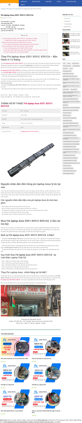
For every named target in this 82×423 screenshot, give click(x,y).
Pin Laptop (9, 8)
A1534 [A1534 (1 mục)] (71, 68)
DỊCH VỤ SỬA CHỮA (71, 1)
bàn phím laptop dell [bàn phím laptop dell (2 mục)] (68, 73)
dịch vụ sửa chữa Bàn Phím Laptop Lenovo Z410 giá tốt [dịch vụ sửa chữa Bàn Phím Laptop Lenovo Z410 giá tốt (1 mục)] (71, 92)
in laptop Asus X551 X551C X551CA (11, 279)
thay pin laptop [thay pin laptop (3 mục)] (67, 165)
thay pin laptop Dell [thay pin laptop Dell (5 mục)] (68, 168)
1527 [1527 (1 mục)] (64, 63)
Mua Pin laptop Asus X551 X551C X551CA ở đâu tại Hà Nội (17, 46)
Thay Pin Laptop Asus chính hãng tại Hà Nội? (16, 52)
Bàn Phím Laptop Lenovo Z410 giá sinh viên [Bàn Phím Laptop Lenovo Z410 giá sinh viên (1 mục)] (71, 79)
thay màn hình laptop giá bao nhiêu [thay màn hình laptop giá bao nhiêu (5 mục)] (70, 152)
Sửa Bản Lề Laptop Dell (39, 384)
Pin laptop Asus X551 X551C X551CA (13, 63)
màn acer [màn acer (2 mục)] (65, 105)
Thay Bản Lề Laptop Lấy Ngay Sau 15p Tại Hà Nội (75, 34)
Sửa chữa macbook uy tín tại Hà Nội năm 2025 (14, 358)
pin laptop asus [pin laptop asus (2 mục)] (67, 112)
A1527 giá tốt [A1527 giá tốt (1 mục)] (75, 63)
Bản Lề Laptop (36, 1)
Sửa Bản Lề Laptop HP (7, 384)
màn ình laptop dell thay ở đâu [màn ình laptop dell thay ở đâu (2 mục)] (70, 110)
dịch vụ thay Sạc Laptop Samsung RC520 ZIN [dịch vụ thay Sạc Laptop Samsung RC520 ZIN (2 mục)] (71, 102)
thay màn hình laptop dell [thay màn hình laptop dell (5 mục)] (69, 146)
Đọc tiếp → (3, 361)
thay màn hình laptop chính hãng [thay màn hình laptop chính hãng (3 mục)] (71, 144)
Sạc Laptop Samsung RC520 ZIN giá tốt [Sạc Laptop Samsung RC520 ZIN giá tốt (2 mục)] (71, 130)
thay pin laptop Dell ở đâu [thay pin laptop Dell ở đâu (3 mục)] (69, 170)
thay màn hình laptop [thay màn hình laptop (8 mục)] (68, 132)
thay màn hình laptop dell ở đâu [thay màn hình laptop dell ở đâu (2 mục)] (71, 149)
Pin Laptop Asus (17, 8)
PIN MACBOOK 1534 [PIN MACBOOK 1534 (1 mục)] (67, 120)
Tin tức (59, 1)
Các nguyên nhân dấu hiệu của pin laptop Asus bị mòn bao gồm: (21, 44)
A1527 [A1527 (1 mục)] (68, 63)
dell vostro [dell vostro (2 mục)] (74, 89)
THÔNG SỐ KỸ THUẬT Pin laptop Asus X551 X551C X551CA (19, 40)
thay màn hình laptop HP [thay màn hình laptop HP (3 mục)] (69, 155)
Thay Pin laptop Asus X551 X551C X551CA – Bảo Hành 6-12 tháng (19, 38)
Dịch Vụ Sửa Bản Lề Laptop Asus (41, 358)
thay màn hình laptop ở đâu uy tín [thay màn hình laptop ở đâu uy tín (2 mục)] (71, 163)
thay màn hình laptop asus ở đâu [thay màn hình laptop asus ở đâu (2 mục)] (71, 141)
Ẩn (26, 35)
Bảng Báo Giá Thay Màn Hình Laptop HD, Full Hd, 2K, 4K (75, 47)
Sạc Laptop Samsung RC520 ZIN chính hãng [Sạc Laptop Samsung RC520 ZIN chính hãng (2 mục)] (70, 126)
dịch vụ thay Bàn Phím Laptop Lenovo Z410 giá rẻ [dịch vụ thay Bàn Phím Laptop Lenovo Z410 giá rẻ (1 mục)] (70, 96)
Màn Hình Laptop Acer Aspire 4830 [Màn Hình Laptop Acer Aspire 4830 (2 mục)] (71, 107)
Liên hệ (23, 4)
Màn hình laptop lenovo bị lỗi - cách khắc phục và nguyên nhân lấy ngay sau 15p (75, 53)
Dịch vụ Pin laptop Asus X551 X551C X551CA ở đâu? (18, 48)
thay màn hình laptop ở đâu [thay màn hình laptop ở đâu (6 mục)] (69, 160)
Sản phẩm (48, 1)
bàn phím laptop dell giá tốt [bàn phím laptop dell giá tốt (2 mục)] (70, 76)
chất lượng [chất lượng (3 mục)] (66, 89)
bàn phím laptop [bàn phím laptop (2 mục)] (67, 71)
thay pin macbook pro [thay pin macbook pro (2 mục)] (68, 173)
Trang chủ (24, 1)
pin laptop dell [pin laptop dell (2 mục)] (67, 115)
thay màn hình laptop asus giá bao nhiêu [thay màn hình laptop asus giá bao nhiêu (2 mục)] (70, 138)
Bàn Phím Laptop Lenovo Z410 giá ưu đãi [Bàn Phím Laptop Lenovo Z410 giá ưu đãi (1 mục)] (71, 86)
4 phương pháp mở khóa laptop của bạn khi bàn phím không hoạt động (75, 40)
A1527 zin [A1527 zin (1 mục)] (65, 68)
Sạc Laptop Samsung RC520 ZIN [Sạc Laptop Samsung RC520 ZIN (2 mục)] (70, 123)
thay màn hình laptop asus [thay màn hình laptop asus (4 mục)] (69, 135)
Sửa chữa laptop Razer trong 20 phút (12, 411)
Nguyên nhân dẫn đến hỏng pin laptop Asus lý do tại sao (17, 42)
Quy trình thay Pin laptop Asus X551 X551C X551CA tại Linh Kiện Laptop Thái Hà (25, 50)
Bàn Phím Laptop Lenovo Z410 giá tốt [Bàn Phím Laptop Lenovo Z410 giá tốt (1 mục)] (71, 83)
